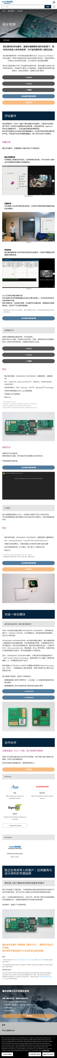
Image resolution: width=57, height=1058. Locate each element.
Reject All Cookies (48, 1054)
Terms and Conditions (19, 959)
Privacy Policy (30, 959)
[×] (54, 1038)
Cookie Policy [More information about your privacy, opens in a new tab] (45, 1050)
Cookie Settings (7, 1054)
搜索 (47, 7)
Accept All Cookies (35, 1054)
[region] (28, 1046)
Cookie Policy (41, 959)
